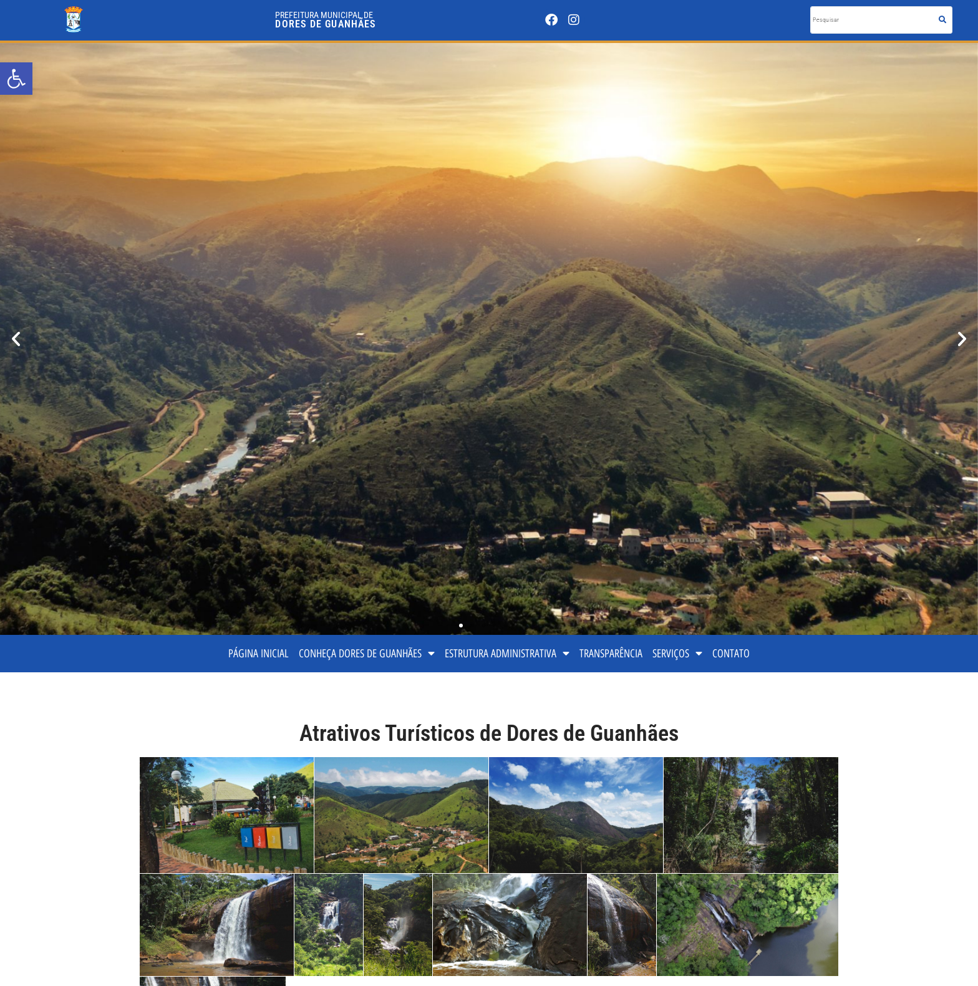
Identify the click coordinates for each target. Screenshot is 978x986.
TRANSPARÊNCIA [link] (610, 653)
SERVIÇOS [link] (677, 653)
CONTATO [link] (731, 653)
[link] (16, 78)
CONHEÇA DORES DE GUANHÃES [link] (367, 653)
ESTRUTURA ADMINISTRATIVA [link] (507, 653)
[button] (16, 339)
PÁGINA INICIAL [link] (258, 653)
